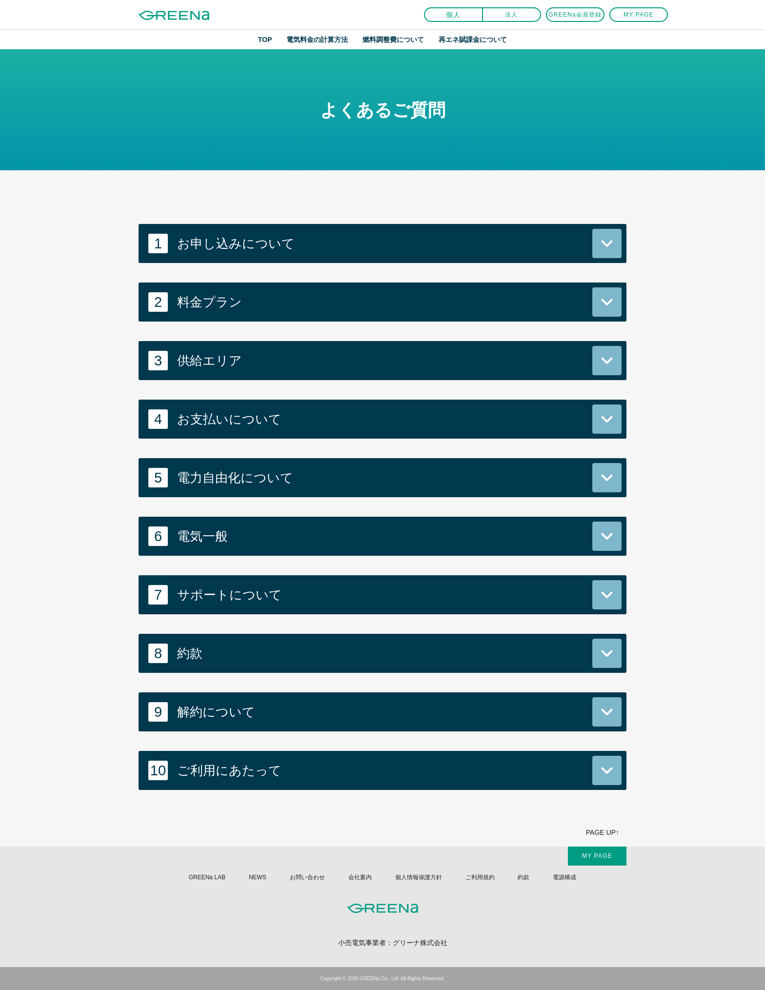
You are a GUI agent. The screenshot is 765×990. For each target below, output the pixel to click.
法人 (511, 14)
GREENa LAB (207, 877)
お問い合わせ (307, 877)
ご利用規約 (480, 877)
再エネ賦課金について (473, 39)
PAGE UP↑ (602, 832)
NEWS (257, 877)
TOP (265, 39)
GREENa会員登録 (575, 14)
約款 (523, 877)
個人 (453, 15)
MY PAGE (639, 14)
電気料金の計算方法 (317, 39)
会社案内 (360, 877)
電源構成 (564, 877)
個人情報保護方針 (418, 877)
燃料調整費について (393, 39)
